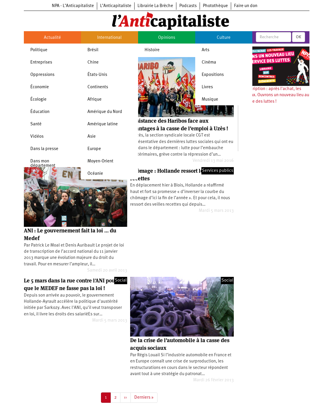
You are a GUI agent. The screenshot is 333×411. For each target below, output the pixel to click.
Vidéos (37, 136)
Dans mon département (42, 163)
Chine (93, 62)
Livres (207, 87)
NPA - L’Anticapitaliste (73, 6)
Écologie (38, 99)
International (109, 38)
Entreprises (41, 62)
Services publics (217, 171)
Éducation (39, 112)
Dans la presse (44, 149)
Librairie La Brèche (155, 6)
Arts (205, 50)
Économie (39, 87)
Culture (224, 38)
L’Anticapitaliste (115, 6)
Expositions (213, 75)
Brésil (92, 50)
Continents (97, 87)
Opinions (166, 38)
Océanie (95, 174)
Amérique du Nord (104, 112)
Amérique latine (102, 124)
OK (298, 37)
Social (121, 280)
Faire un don (245, 6)
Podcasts (188, 6)
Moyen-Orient (100, 161)
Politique (38, 50)
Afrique (94, 99)
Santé (36, 124)
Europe (94, 149)
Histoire (152, 50)
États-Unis (97, 75)
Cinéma (209, 62)
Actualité (52, 38)
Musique (210, 99)
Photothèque (215, 6)
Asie (91, 136)
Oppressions (42, 75)
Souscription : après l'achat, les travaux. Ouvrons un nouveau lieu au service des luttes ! (275, 95)
